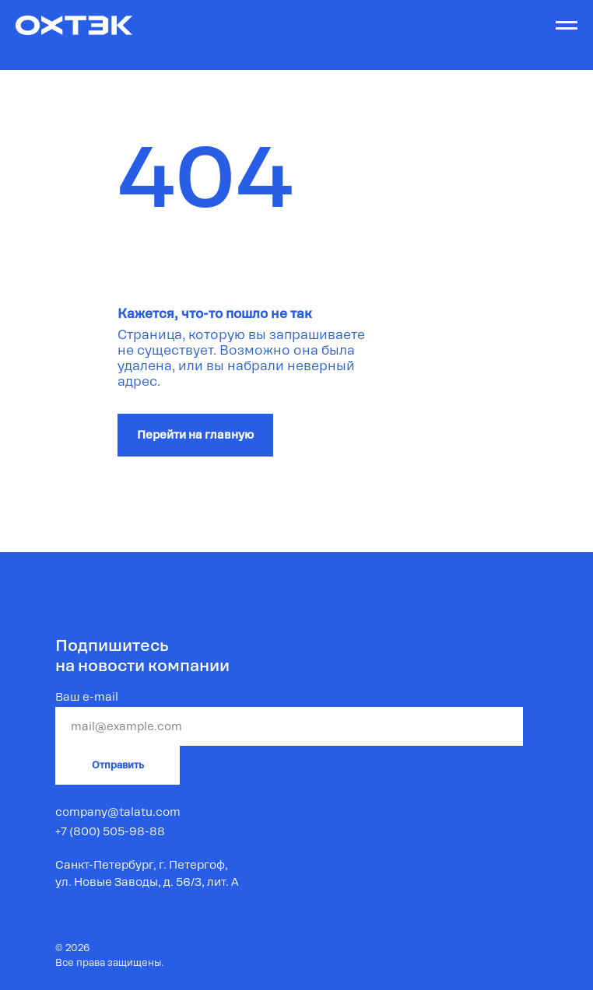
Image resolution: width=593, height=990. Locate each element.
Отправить (118, 765)
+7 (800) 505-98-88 (110, 831)
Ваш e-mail (86, 697)
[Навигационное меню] (566, 25)
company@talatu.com (118, 812)
